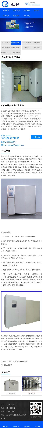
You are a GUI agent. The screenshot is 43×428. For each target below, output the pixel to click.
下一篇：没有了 (6, 365)
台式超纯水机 (6, 43)
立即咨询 (36, 137)
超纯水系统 (37, 43)
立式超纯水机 (27, 43)
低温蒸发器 (16, 52)
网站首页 (6, 10)
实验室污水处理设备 (16, 43)
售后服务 (16, 16)
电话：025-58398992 (8, 408)
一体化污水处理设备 (16, 47)
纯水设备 (32, 393)
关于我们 (16, 10)
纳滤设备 (26, 47)
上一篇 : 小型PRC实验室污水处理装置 (14, 362)
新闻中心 (37, 10)
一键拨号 (16, 424)
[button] (20, 36)
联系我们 (27, 16)
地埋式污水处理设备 (6, 52)
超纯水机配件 (6, 47)
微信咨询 (27, 424)
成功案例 (6, 16)
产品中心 (27, 10)
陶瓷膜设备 (37, 47)
